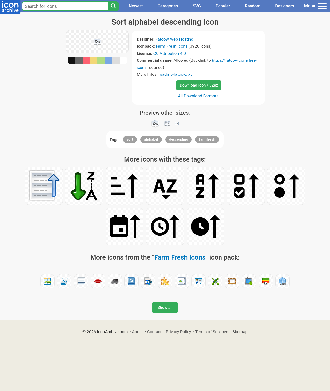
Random (252, 5)
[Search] (113, 6)
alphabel (151, 139)
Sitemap (240, 331)
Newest (136, 5)
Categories (168, 5)
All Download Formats (198, 95)
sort (129, 139)
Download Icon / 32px (199, 85)
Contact (154, 331)
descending (178, 139)
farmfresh (207, 139)
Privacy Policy (178, 331)
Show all (164, 307)
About (137, 331)
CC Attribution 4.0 (169, 53)
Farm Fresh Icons (172, 46)
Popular (223, 5)
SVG (197, 5)
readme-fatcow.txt (175, 74)
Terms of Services (211, 331)
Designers (284, 5)
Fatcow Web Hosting (174, 39)
